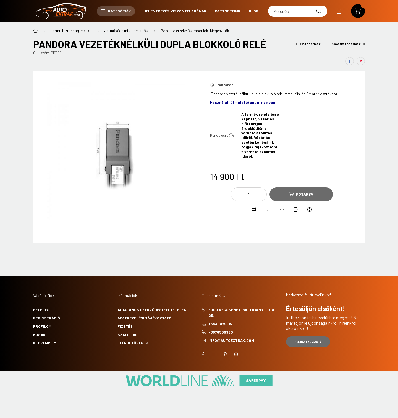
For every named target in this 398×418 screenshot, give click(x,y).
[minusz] (238, 194)
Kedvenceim (44, 342)
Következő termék (348, 44)
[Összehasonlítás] (254, 209)
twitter (213, 354)
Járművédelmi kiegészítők (126, 30)
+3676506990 (220, 332)
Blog (253, 11)
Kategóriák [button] (116, 11)
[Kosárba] (301, 194)
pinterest (225, 354)
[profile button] (339, 11)
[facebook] (349, 61)
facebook (202, 354)
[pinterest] (361, 61)
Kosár (39, 334)
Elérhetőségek (132, 342)
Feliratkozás (308, 342)
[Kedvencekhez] (268, 209)
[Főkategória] (35, 31)
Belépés (41, 309)
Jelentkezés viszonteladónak (174, 11)
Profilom (42, 326)
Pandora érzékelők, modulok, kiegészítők (195, 30)
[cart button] (358, 11)
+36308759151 (221, 323)
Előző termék (308, 44)
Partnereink (227, 11)
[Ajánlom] (281, 209)
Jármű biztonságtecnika (70, 30)
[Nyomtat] (295, 209)
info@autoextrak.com (231, 340)
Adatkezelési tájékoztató (144, 318)
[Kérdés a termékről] (309, 209)
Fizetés (125, 326)
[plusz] (259, 194)
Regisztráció (46, 318)
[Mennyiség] (248, 194)
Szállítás (127, 334)
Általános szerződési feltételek (151, 309)
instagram (236, 354)
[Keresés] (297, 11)
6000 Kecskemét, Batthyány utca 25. (241, 312)
